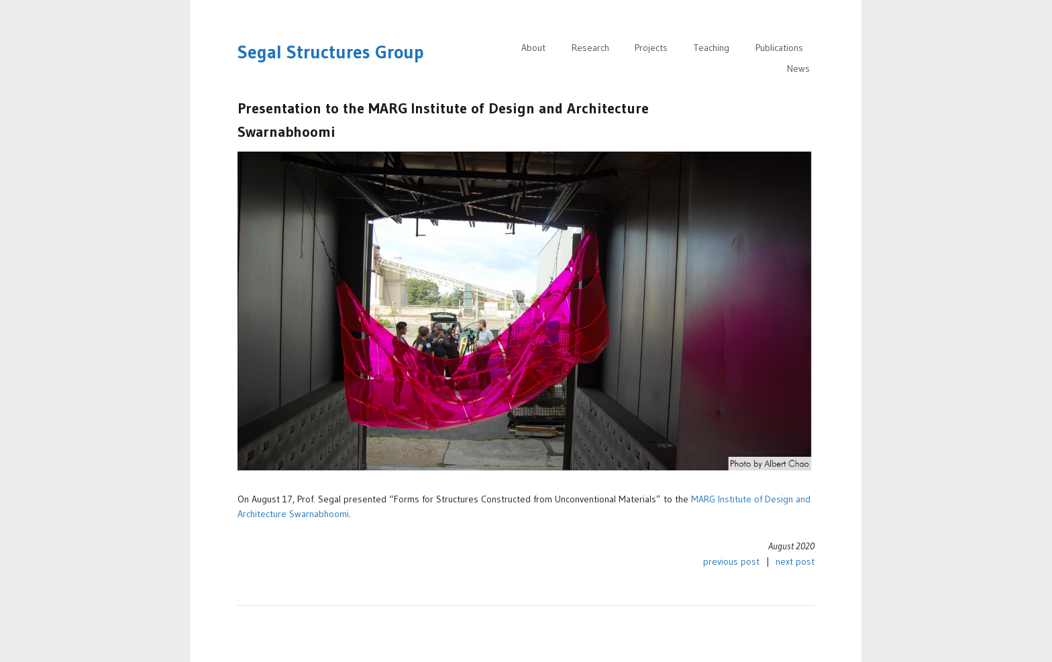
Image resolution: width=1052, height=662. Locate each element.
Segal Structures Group (331, 52)
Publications (779, 48)
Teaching (711, 48)
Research (590, 48)
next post (795, 561)
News (798, 68)
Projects (651, 48)
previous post (731, 561)
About (533, 48)
